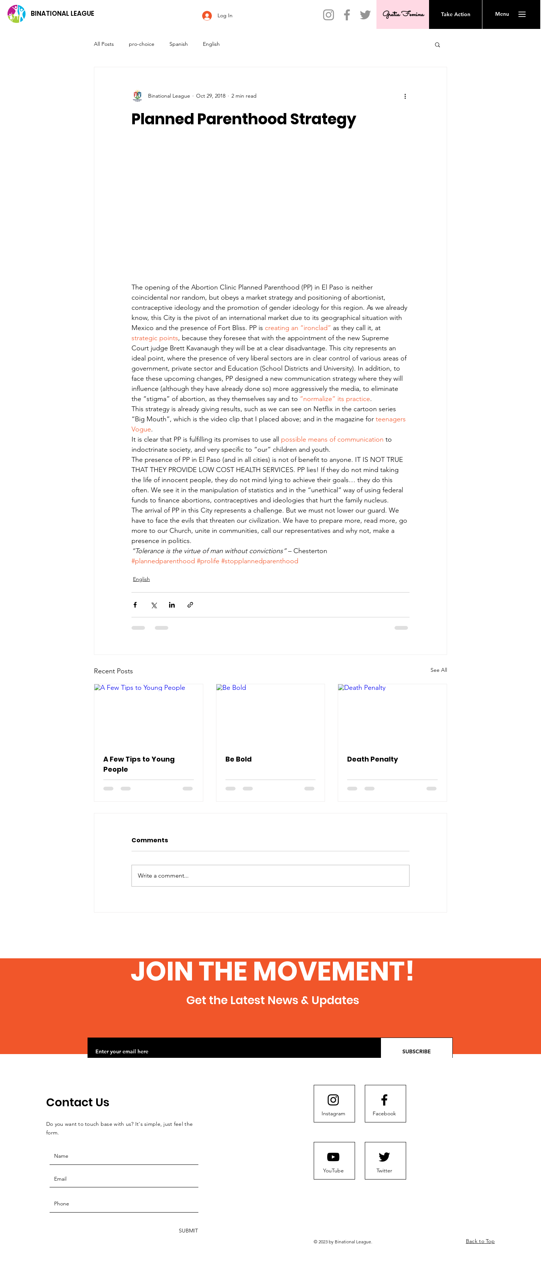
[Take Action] (455, 14)
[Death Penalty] (392, 714)
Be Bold (238, 759)
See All (439, 670)
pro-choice (141, 44)
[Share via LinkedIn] (171, 604)
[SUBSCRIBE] (417, 1052)
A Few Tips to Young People (139, 764)
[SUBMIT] (187, 1231)
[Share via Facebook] (135, 604)
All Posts (104, 44)
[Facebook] (347, 15)
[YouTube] (333, 1170)
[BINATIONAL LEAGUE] (62, 14)
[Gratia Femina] (402, 14)
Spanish (178, 44)
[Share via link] (190, 604)
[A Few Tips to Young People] (148, 714)
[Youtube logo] (333, 1156)
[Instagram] (328, 15)
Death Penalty (372, 759)
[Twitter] (365, 15)
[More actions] (405, 95)
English (211, 44)
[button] (502, 14)
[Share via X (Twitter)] (153, 604)
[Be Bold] (270, 714)
